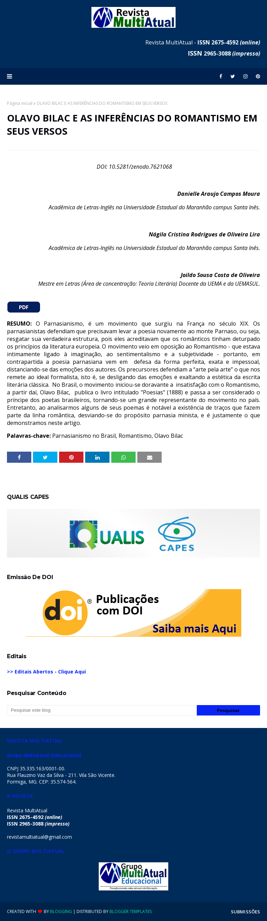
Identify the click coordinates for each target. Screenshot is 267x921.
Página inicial (19, 103)
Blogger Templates (131, 911)
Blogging (61, 911)
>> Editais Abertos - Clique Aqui (46, 671)
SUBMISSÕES (245, 912)
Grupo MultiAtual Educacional (44, 755)
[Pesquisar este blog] (102, 710)
